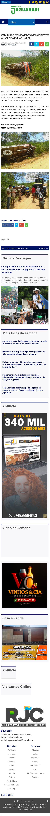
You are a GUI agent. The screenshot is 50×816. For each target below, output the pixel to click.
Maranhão (35, 758)
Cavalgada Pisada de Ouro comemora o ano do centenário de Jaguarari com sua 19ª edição (23, 269)
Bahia (35, 754)
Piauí (35, 769)
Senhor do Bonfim (11, 785)
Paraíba (35, 761)
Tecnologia (11, 788)
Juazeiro (11, 769)
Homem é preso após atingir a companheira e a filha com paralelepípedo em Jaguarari (23, 352)
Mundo (12, 773)
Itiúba (11, 765)
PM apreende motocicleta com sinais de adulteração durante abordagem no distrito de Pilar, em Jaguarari (23, 377)
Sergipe (35, 777)
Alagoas (35, 750)
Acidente (12, 750)
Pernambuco (35, 765)
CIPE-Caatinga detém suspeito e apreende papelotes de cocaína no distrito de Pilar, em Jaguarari (22, 390)
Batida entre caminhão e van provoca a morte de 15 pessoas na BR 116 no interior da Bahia (24, 342)
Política (12, 777)
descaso (11, 754)
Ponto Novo (12, 781)
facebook (43, 248)
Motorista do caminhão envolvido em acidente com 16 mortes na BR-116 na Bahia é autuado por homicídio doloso (24, 364)
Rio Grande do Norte (35, 773)
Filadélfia (11, 758)
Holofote (11, 761)
